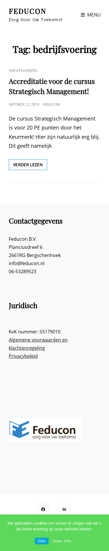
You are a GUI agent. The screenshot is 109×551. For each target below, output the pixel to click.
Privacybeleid (23, 356)
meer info (62, 541)
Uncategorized (23, 70)
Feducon (51, 104)
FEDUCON (27, 11)
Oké (42, 541)
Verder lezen (30, 165)
